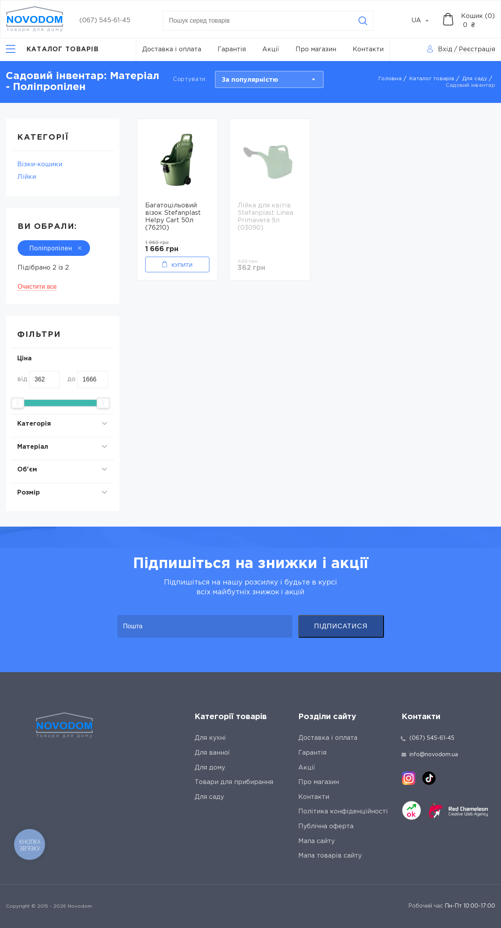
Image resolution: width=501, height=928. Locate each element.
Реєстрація (477, 49)
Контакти (368, 49)
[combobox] (424, 21)
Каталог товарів (431, 79)
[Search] (363, 20)
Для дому (210, 768)
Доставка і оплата (171, 49)
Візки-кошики (39, 164)
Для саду (474, 79)
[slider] (17, 402)
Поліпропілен (53, 248)
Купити (181, 265)
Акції (270, 49)
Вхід (445, 49)
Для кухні (210, 738)
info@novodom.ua (430, 754)
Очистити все (37, 286)
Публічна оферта (325, 826)
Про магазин (316, 49)
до (71, 379)
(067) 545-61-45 (104, 20)
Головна (390, 79)
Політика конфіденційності (343, 812)
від (22, 379)
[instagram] (409, 778)
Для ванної (212, 753)
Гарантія (232, 49)
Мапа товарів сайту (330, 856)
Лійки (26, 177)
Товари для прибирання (234, 782)
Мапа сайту (316, 841)
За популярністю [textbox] (250, 80)
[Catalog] (52, 50)
